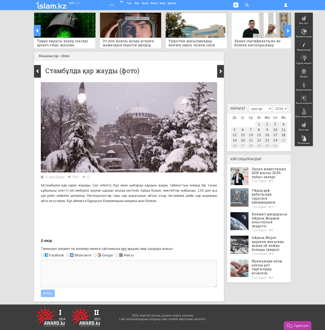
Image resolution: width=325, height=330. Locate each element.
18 (283, 134)
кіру (124, 248)
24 (275, 140)
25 (283, 140)
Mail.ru (129, 255)
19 (235, 140)
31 (275, 145)
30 (267, 145)
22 (259, 140)
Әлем (65, 55)
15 (259, 134)
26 (235, 145)
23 (267, 140)
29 (259, 145)
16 (267, 134)
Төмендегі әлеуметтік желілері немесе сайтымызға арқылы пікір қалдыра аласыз (107, 248)
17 (275, 134)
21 (251, 140)
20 (243, 140)
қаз (71, 2)
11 (283, 129)
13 (243, 134)
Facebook (56, 255)
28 (251, 145)
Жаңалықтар (48, 55)
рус (77, 2)
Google (107, 255)
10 (275, 129)
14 (251, 134)
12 (235, 134)
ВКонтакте (82, 255)
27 (243, 145)
